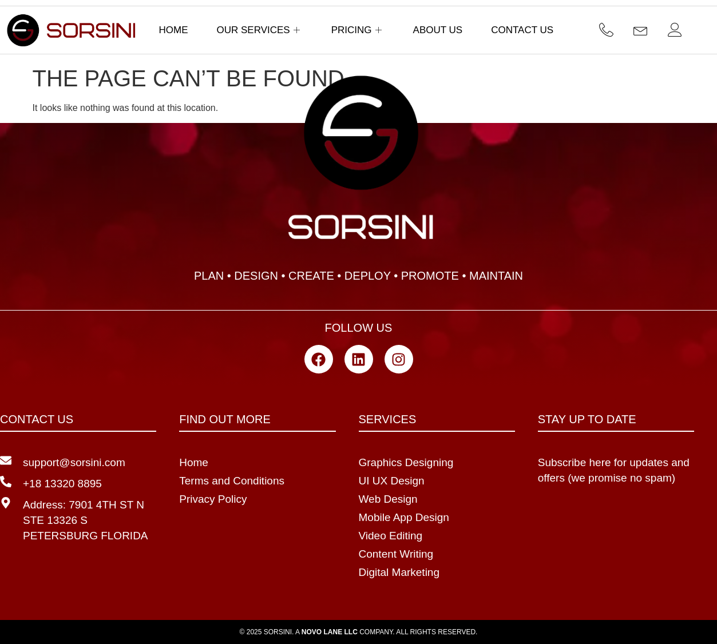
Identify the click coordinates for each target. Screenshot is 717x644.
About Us (438, 30)
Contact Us (522, 30)
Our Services (260, 30)
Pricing (358, 30)
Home (173, 30)
